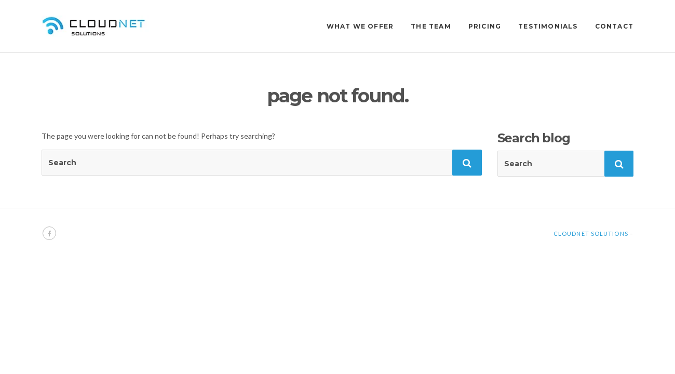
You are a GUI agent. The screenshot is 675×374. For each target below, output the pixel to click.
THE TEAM (431, 26)
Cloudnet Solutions (591, 233)
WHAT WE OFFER (360, 26)
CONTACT (614, 26)
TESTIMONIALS (547, 26)
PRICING (484, 26)
